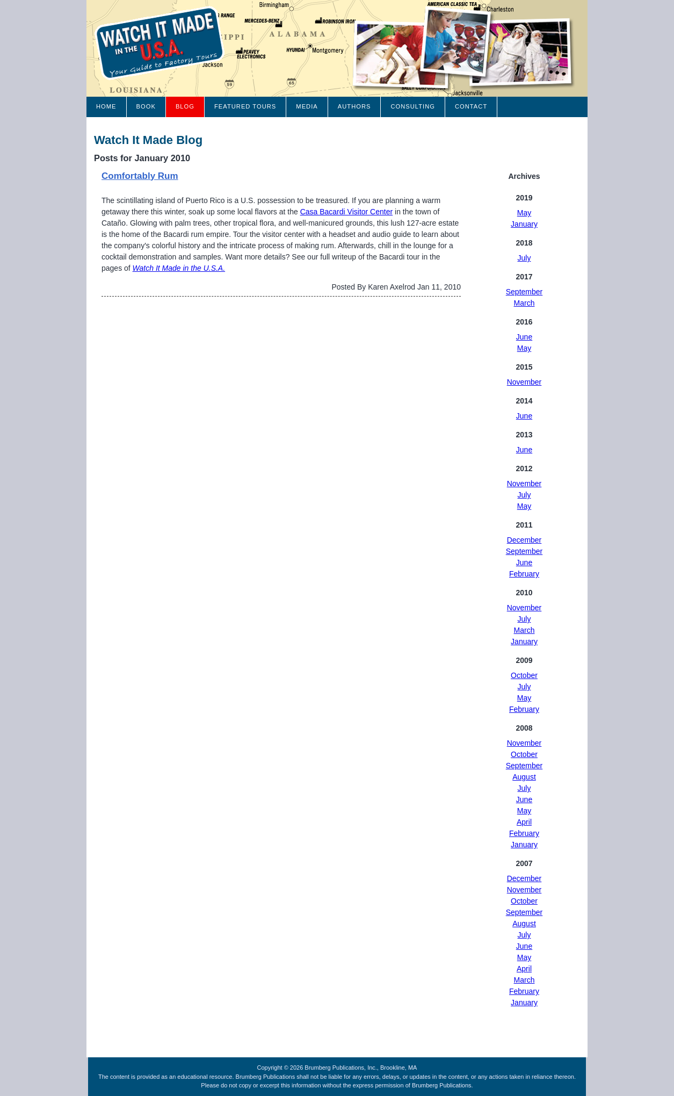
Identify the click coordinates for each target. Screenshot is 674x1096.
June (524, 337)
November (524, 382)
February (524, 573)
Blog (185, 106)
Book (146, 106)
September (524, 291)
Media (306, 106)
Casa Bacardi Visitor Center (346, 211)
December (524, 540)
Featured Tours (245, 106)
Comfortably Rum (140, 176)
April (524, 822)
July (524, 258)
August (524, 777)
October (524, 675)
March (524, 303)
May (524, 212)
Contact (471, 106)
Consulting (412, 106)
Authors (354, 106)
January (524, 224)
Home (106, 106)
